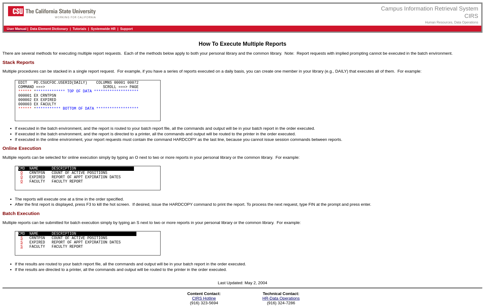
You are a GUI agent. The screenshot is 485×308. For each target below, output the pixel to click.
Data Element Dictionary (49, 29)
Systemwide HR (103, 29)
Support (126, 29)
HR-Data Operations (281, 298)
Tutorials (79, 29)
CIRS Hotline (204, 298)
